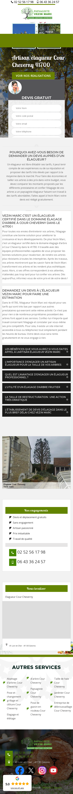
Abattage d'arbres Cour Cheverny (12, 682)
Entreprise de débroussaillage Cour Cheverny (60, 706)
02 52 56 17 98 (22, 2)
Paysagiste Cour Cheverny (35, 692)
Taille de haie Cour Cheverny (59, 682)
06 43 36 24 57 (47, 2)
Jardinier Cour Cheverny (60, 694)
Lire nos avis (17, 788)
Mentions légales (52, 787)
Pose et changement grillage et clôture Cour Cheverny (12, 700)
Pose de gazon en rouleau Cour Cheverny (36, 708)
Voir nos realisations (33, 76)
